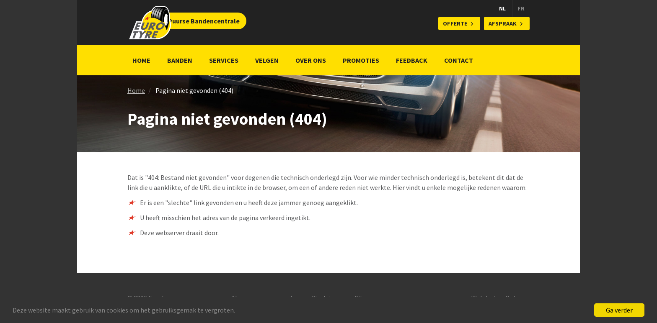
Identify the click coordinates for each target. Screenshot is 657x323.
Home (141, 60)
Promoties (361, 60)
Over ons (310, 60)
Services (223, 60)
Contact (458, 60)
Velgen (267, 60)
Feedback (411, 60)
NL (502, 8)
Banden (179, 60)
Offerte (455, 23)
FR (521, 8)
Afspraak (503, 23)
